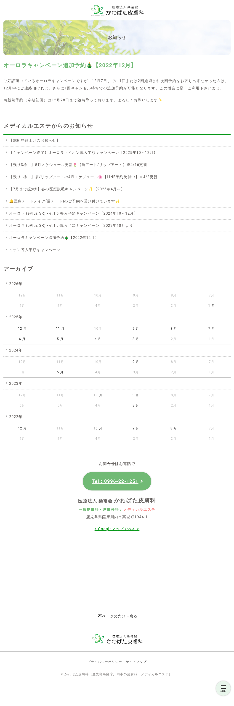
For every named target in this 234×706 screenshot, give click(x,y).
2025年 (15, 317)
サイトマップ (136, 662)
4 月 (98, 339)
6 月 (22, 339)
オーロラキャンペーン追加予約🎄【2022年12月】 (54, 237)
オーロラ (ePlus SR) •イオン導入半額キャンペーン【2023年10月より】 (73, 225)
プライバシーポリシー (104, 662)
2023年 (15, 383)
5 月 (60, 339)
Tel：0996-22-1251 (115, 481)
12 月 (22, 328)
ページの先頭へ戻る (120, 616)
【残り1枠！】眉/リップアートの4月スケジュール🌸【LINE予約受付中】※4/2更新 (83, 177)
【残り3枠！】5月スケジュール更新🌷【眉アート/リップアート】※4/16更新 (78, 165)
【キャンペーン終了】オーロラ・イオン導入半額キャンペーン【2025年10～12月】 (83, 152)
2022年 (15, 417)
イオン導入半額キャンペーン (34, 250)
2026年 (15, 284)
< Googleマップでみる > (117, 529)
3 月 (136, 339)
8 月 (173, 328)
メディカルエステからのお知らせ (48, 126)
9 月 (136, 328)
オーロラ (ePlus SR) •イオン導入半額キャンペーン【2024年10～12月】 (73, 213)
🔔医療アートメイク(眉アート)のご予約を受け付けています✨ (64, 201)
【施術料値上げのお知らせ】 (34, 140)
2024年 (15, 350)
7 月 (211, 328)
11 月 (60, 328)
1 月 (211, 305)
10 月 (98, 395)
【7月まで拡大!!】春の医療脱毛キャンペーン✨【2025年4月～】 (67, 189)
